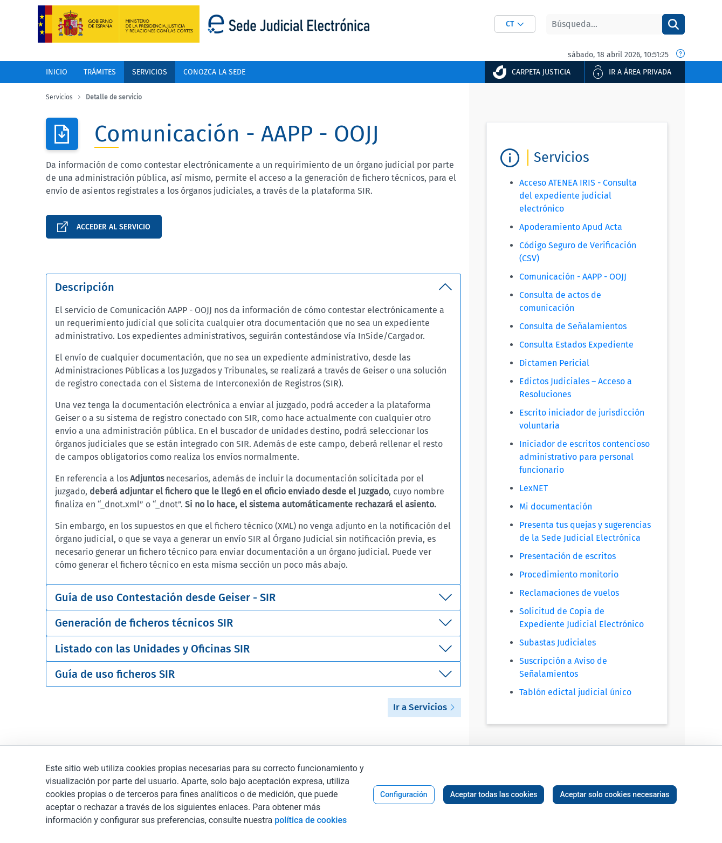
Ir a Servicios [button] (424, 707)
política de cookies (310, 820)
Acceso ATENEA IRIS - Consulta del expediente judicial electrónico (578, 196)
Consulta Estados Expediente (576, 344)
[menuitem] (56, 72)
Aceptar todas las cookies (494, 794)
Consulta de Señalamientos (573, 326)
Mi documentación (555, 506)
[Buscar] (604, 24)
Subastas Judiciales (557, 642)
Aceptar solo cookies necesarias (614, 794)
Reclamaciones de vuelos (569, 593)
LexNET (533, 488)
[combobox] (514, 24)
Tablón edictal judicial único (575, 692)
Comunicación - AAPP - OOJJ (573, 276)
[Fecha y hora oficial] (680, 54)
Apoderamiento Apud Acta (570, 227)
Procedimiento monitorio (568, 574)
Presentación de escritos (567, 556)
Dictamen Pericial (554, 363)
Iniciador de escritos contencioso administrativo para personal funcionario (584, 457)
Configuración (404, 794)
